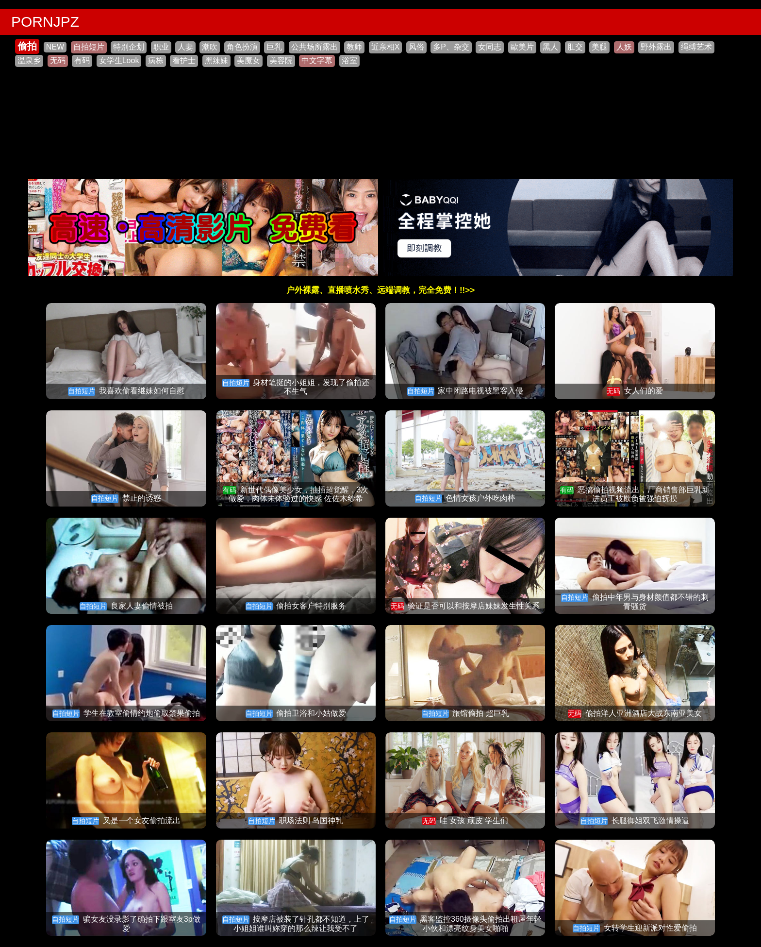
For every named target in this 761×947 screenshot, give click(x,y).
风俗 (416, 47)
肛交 (575, 47)
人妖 (624, 47)
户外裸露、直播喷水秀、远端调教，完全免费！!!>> (380, 290)
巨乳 (274, 47)
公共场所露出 (314, 47)
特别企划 (128, 47)
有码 (82, 60)
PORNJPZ (45, 22)
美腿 (599, 47)
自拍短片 (88, 47)
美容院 (281, 60)
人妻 (185, 47)
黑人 (550, 47)
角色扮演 (242, 47)
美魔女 (248, 60)
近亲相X (385, 47)
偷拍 (27, 46)
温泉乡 (29, 60)
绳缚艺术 (696, 47)
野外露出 (656, 47)
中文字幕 (316, 60)
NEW (55, 47)
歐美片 (522, 47)
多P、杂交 (451, 47)
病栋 (156, 60)
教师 (354, 47)
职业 (161, 47)
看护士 (184, 60)
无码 (58, 60)
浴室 (349, 60)
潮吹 (209, 47)
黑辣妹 (216, 60)
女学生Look (119, 60)
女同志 (489, 47)
